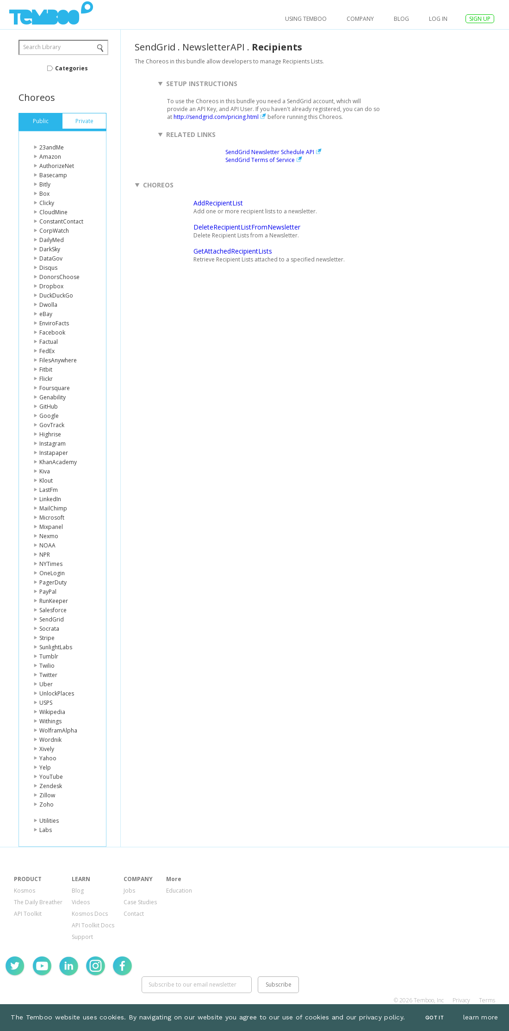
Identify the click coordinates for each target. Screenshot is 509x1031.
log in (438, 19)
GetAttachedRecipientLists (232, 251)
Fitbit (45, 369)
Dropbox (51, 286)
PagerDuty (53, 582)
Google (49, 416)
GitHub (48, 406)
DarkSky (49, 249)
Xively (46, 749)
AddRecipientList (218, 203)
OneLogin (52, 573)
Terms (487, 1000)
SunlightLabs (55, 647)
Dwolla (48, 305)
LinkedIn (50, 499)
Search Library (42, 47)
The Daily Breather (38, 902)
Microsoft (51, 518)
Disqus (48, 268)
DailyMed (51, 240)
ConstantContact (61, 221)
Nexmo (48, 536)
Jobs (129, 890)
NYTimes (50, 564)
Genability (52, 397)
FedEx (47, 351)
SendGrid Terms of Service (260, 160)
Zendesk (50, 786)
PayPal (47, 592)
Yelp (45, 767)
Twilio (47, 666)
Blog (401, 19)
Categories (71, 68)
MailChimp (53, 508)
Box (44, 194)
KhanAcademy (58, 462)
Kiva (44, 471)
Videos (81, 902)
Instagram (52, 443)
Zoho (46, 804)
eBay (45, 314)
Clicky (46, 203)
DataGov (50, 258)
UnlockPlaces (56, 693)
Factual (48, 342)
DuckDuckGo (56, 295)
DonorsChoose (59, 277)
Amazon (50, 157)
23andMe (51, 147)
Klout (46, 480)
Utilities (49, 821)
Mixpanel (51, 527)
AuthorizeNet (56, 166)
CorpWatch (54, 231)
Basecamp (53, 175)
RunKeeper (53, 601)
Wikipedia (52, 712)
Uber (46, 684)
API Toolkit (28, 914)
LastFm (48, 490)
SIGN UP (479, 19)
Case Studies (140, 902)
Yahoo (47, 758)
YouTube (51, 777)
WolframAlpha (58, 730)
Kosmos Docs (90, 914)
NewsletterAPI (213, 47)
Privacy (461, 1000)
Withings (50, 721)
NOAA (47, 545)
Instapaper (53, 453)
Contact (134, 914)
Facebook (52, 332)
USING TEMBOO (306, 19)
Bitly (44, 184)
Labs (45, 830)
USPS (45, 703)
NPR (44, 555)
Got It (434, 1018)
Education (179, 890)
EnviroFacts (54, 323)
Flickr (46, 379)
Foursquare (54, 388)
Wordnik (50, 740)
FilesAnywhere (58, 360)
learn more (480, 1017)
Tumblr (48, 656)
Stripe (47, 638)
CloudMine (53, 212)
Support (82, 937)
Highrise (50, 434)
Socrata (49, 629)
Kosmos (24, 890)
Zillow (47, 795)
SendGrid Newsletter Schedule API (269, 152)
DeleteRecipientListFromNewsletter (246, 227)
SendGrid (51, 619)
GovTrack (51, 425)
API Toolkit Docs (93, 925)
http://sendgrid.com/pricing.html (216, 117)
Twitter (48, 675)
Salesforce (53, 610)
